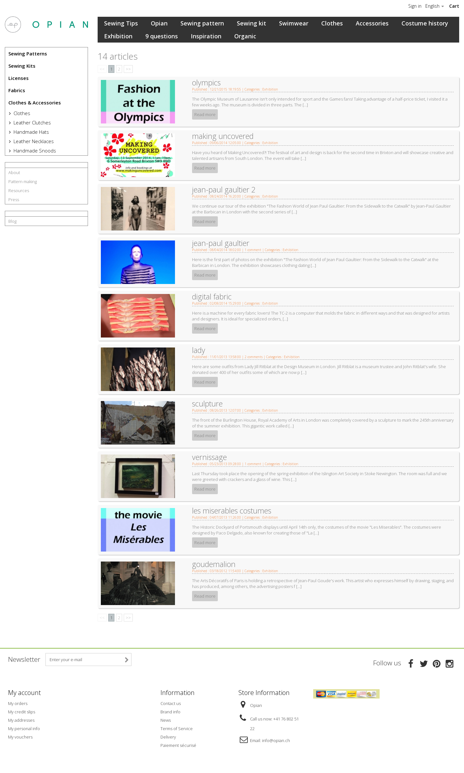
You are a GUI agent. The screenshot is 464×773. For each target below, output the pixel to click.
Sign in (414, 6)
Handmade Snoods (34, 150)
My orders (17, 703)
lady (198, 350)
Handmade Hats (30, 132)
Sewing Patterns (27, 53)
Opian (159, 23)
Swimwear (293, 23)
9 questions (161, 36)
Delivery (168, 737)
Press (13, 199)
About (14, 172)
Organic (245, 36)
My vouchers (20, 737)
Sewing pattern (202, 23)
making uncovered (223, 136)
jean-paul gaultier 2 (224, 189)
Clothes (21, 113)
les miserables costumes (231, 510)
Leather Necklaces (33, 141)
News (165, 720)
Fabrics (16, 90)
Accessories (372, 23)
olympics (206, 82)
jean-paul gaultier (220, 243)
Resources (18, 190)
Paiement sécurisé (178, 745)
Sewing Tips (121, 23)
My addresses (21, 720)
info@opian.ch (276, 740)
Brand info (170, 712)
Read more (205, 114)
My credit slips (21, 712)
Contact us (170, 703)
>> (128, 69)
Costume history (424, 23)
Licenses (18, 78)
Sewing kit (251, 23)
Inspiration (206, 36)
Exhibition (118, 36)
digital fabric (212, 296)
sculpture (207, 403)
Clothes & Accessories (34, 102)
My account (24, 692)
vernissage (209, 457)
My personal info (24, 728)
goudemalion (214, 564)
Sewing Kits (21, 66)
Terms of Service (176, 728)
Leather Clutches (31, 122)
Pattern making (22, 181)
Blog (12, 221)
